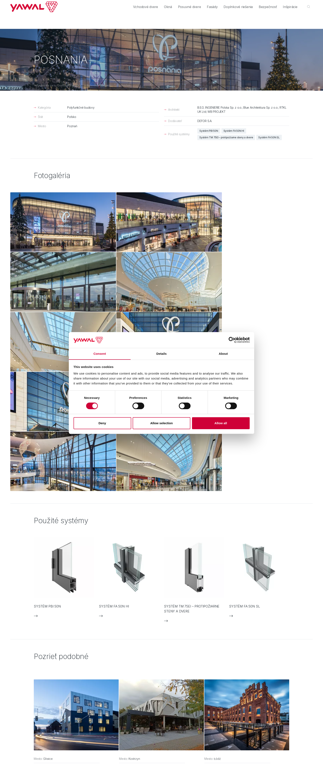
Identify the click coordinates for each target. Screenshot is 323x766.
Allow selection (161, 423)
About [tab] (223, 353)
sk (308, 4)
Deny (102, 423)
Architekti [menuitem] (50, 4)
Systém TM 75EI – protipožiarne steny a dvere (226, 137)
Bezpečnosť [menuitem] (264, 19)
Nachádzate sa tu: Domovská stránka (57, 85)
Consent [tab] (100, 353)
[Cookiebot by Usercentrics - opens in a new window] (232, 340)
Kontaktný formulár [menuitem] (181, 637)
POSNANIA (123, 85)
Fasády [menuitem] (204, 19)
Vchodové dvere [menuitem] (130, 19)
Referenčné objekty (99, 85)
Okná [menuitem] (155, 19)
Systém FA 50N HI (234, 130)
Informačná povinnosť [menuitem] (183, 662)
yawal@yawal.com (299, 647)
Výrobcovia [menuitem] (70, 4)
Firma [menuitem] (252, 4)
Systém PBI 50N (208, 130)
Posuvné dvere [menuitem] (179, 19)
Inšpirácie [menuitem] (289, 19)
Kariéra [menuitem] (267, 4)
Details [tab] (161, 353)
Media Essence (90, 695)
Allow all (220, 423)
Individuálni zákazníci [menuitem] (24, 4)
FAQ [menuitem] (171, 646)
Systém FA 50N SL (269, 137)
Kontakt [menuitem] (283, 4)
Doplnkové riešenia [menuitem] (232, 19)
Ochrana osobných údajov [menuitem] (186, 654)
